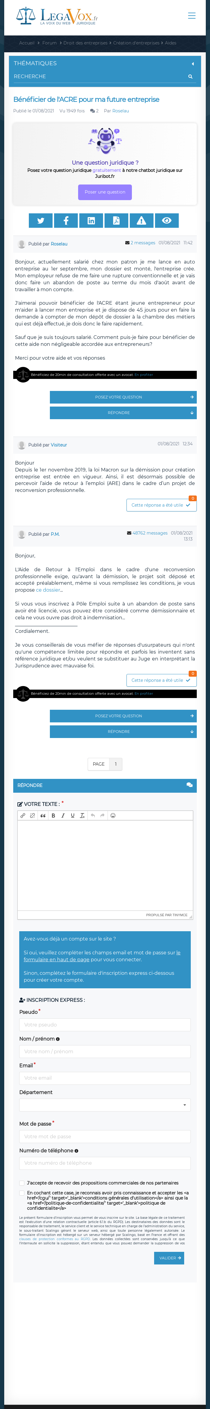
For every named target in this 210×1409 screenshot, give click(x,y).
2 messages (143, 243)
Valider (172, 1258)
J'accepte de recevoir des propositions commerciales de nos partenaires (102, 1183)
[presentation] (23, 815)
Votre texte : (39, 804)
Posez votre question (146, 397)
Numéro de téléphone (48, 1151)
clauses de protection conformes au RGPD (54, 1239)
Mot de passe (35, 1124)
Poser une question (105, 192)
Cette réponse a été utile (164, 503)
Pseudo (28, 1012)
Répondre (152, 413)
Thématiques (105, 63)
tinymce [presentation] (180, 915)
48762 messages (150, 533)
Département (36, 1092)
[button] (22, 815)
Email (26, 1066)
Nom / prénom (39, 1039)
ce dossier (48, 590)
